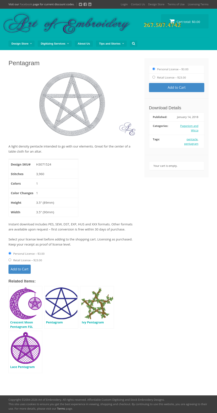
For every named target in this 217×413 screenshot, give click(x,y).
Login (124, 4)
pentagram (191, 144)
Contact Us (138, 4)
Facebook (26, 4)
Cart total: (185, 21)
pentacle (192, 139)
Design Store (156, 4)
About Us (84, 43)
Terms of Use (176, 4)
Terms (61, 408)
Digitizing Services (53, 43)
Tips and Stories (109, 43)
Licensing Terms (198, 4)
